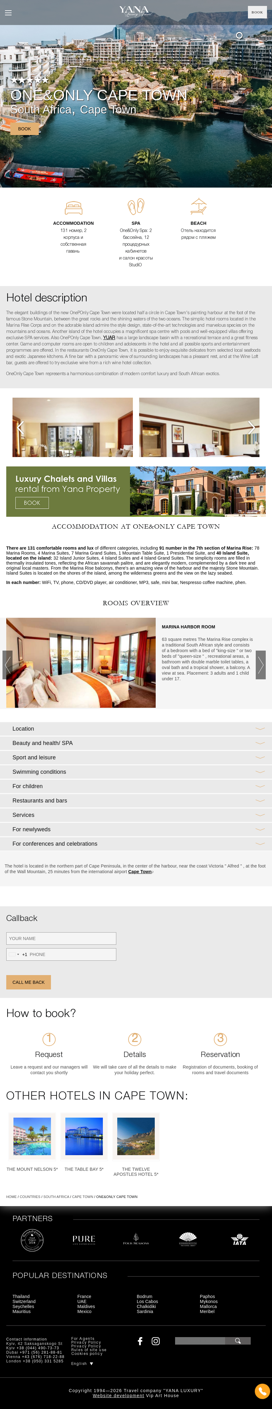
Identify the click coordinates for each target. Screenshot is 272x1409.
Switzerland (24, 1301)
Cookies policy (87, 1354)
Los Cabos (147, 1301)
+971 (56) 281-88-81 (41, 1352)
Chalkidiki (146, 1306)
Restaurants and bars (40, 801)
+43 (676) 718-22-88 (43, 1357)
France (84, 1296)
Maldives (86, 1306)
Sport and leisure (34, 757)
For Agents (83, 1339)
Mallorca (208, 1306)
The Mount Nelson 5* (32, 1169)
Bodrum (145, 1296)
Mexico (85, 1311)
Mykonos (209, 1301)
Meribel (207, 1311)
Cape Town (108, 109)
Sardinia (145, 1311)
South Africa (41, 109)
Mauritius (22, 1311)
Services (23, 815)
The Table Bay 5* (84, 1169)
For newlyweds (32, 829)
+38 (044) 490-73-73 (38, 1348)
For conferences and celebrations (55, 844)
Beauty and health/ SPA (43, 743)
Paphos (207, 1296)
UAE (82, 1301)
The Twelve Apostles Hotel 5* (135, 1172)
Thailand (21, 1296)
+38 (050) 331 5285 (43, 1361)
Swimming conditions (39, 772)
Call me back (29, 982)
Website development (118, 1395)
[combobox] (17, 954)
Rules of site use (89, 1350)
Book (257, 12)
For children (28, 786)
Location (23, 729)
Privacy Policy (86, 1342)
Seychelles (23, 1306)
